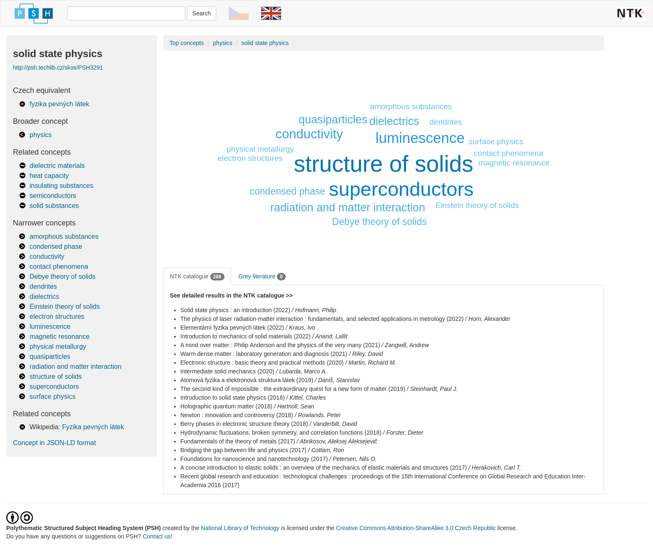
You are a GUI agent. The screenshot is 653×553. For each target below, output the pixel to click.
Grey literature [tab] (262, 276)
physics (41, 134)
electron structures (57, 316)
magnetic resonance (60, 336)
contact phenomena (59, 266)
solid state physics (265, 43)
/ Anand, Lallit (329, 336)
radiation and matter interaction (76, 366)
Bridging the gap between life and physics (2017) (243, 450)
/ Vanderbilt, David (333, 423)
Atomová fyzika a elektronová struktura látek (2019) (246, 380)
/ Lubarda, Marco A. (301, 371)
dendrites (43, 286)
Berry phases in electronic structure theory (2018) (244, 423)
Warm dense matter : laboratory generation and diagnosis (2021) (263, 353)
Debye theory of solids (62, 276)
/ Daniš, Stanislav (337, 380)
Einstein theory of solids (65, 306)
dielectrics (44, 296)
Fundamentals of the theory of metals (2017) (237, 441)
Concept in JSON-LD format (54, 442)
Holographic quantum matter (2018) (226, 406)
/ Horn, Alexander (487, 318)
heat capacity (49, 175)
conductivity (47, 256)
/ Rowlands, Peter (318, 415)
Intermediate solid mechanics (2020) (227, 371)
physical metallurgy (58, 346)
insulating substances (61, 185)
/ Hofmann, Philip (314, 310)
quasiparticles (50, 356)
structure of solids (56, 376)
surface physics (52, 396)
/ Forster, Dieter (403, 432)
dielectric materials (57, 165)
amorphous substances (64, 236)
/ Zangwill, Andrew (405, 345)
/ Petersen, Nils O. (353, 458)
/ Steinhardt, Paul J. (432, 388)
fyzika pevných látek (59, 104)
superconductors (54, 386)
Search (201, 13)
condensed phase (56, 246)
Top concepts (186, 43)
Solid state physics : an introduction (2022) (235, 310)
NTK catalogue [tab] (197, 276)
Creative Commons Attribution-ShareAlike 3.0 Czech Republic (417, 528)
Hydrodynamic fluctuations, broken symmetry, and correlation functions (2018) (280, 432)
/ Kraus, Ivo (300, 327)
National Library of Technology (240, 528)
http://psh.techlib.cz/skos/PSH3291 (58, 67)
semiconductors (53, 195)
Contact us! (157, 536)
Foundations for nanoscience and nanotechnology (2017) (254, 458)
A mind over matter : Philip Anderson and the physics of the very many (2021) (280, 345)
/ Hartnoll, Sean (294, 406)
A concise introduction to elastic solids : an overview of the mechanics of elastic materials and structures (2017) (323, 467)
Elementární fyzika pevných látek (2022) (232, 327)
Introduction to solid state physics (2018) (232, 397)
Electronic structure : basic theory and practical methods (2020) (262, 362)
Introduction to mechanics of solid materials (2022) (245, 336)
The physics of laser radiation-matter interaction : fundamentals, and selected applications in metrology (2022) (322, 318)
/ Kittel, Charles (306, 397)
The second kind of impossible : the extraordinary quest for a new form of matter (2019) (292, 388)
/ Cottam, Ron (326, 450)
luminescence (50, 326)
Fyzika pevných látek (93, 426)
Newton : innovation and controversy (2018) (236, 415)
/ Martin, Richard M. (370, 362)
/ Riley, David (366, 353)
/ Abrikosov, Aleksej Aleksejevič (337, 441)
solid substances (54, 205)
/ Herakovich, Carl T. (495, 467)
